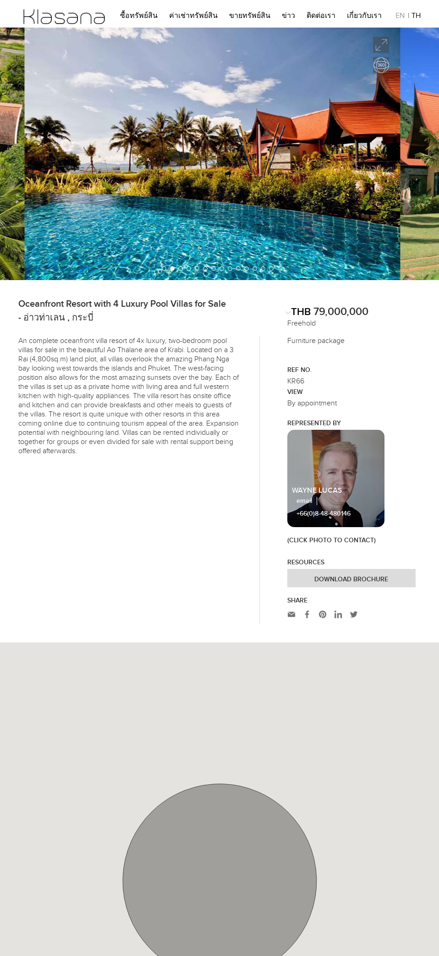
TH (416, 16)
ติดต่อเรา (321, 16)
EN (400, 16)
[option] (219, 154)
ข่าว (288, 16)
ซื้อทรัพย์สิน (139, 16)
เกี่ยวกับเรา (364, 16)
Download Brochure (351, 579)
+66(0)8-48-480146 (323, 514)
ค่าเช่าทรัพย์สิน (193, 16)
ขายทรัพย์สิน (249, 16)
